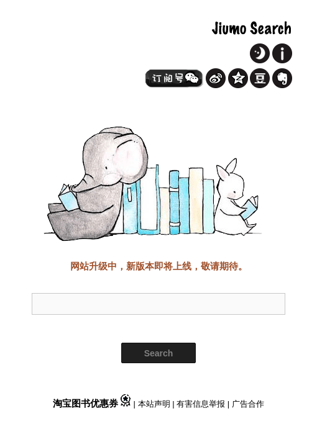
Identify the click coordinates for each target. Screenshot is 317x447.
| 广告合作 (245, 404)
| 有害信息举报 (199, 404)
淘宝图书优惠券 (93, 403)
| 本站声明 (153, 404)
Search (158, 353)
